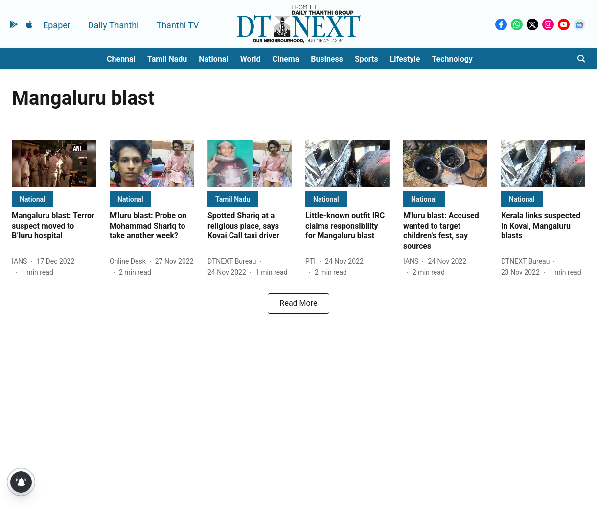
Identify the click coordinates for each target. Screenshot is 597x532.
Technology (452, 59)
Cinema (286, 59)
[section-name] (32, 199)
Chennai (121, 59)
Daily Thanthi (113, 25)
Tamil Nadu (167, 59)
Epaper (56, 25)
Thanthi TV (177, 25)
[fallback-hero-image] (54, 163)
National (213, 59)
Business (327, 59)
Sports (366, 59)
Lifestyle (405, 59)
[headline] (54, 226)
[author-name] (21, 261)
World (250, 59)
